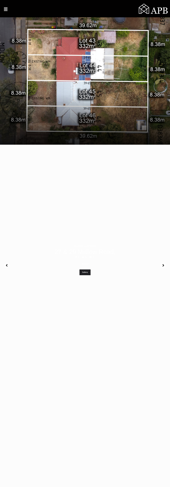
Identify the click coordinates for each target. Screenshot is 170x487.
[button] (5, 8)
